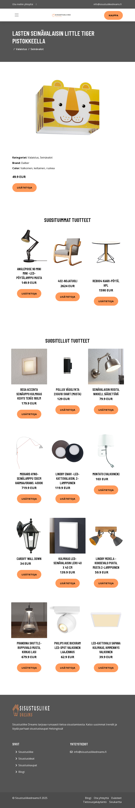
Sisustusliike (25, 752)
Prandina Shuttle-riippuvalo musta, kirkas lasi (29, 647)
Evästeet (116, 798)
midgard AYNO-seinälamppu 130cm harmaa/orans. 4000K (29, 478)
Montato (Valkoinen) (106, 474)
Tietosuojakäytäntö (95, 802)
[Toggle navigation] (16, 15)
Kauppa (113, 15)
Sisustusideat (26, 758)
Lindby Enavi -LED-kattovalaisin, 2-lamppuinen (67, 478)
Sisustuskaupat (27, 765)
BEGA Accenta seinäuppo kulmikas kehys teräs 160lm (29, 393)
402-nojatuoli (67, 281)
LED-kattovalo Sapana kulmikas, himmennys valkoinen (105, 647)
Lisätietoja (24, 187)
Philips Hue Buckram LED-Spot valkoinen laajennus (67, 647)
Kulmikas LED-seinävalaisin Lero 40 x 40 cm (67, 563)
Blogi (21, 772)
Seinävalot (37, 49)
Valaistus (21, 49)
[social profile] (36, 4)
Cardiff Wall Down (29, 559)
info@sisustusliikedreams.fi (108, 4)
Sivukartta (115, 802)
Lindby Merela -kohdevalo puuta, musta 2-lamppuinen (106, 563)
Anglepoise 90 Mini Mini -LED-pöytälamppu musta (29, 273)
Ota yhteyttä (101, 798)
